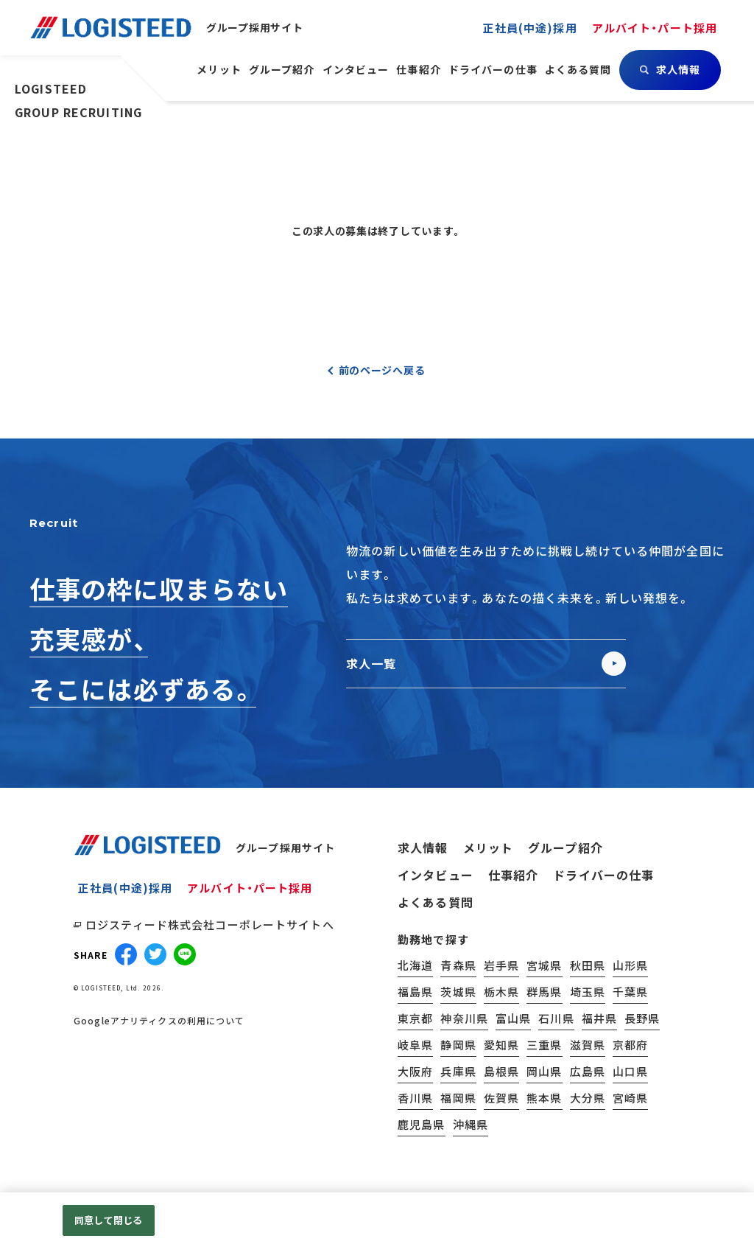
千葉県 (630, 991)
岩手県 (501, 965)
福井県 (599, 1018)
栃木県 (501, 991)
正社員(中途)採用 (125, 887)
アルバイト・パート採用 (249, 887)
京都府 (630, 1044)
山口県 (630, 1071)
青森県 (458, 965)
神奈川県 (464, 1018)
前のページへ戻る (382, 370)
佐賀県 (501, 1097)
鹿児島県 (421, 1124)
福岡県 (458, 1097)
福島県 (415, 991)
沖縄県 (470, 1124)
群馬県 (544, 991)
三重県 (544, 1044)
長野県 (642, 1018)
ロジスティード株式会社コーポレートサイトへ (209, 924)
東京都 (415, 1018)
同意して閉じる (108, 1220)
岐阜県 (415, 1044)
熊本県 (544, 1097)
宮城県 (544, 965)
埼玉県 (587, 991)
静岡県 (458, 1044)
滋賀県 (587, 1044)
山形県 (630, 965)
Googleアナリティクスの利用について (159, 1020)
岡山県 (544, 1071)
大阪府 (415, 1071)
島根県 (501, 1071)
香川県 (415, 1097)
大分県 (587, 1097)
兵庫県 (458, 1071)
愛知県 (501, 1044)
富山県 (513, 1018)
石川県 (556, 1018)
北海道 (415, 965)
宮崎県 (630, 1097)
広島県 (587, 1071)
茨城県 (458, 991)
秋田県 (587, 965)
